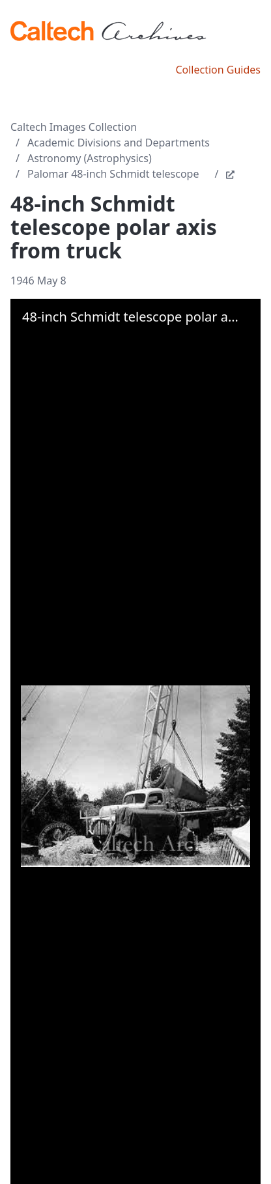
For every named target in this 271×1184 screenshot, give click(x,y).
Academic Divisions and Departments (118, 142)
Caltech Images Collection (73, 127)
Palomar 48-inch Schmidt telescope (113, 174)
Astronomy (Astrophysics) (89, 158)
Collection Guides (218, 69)
